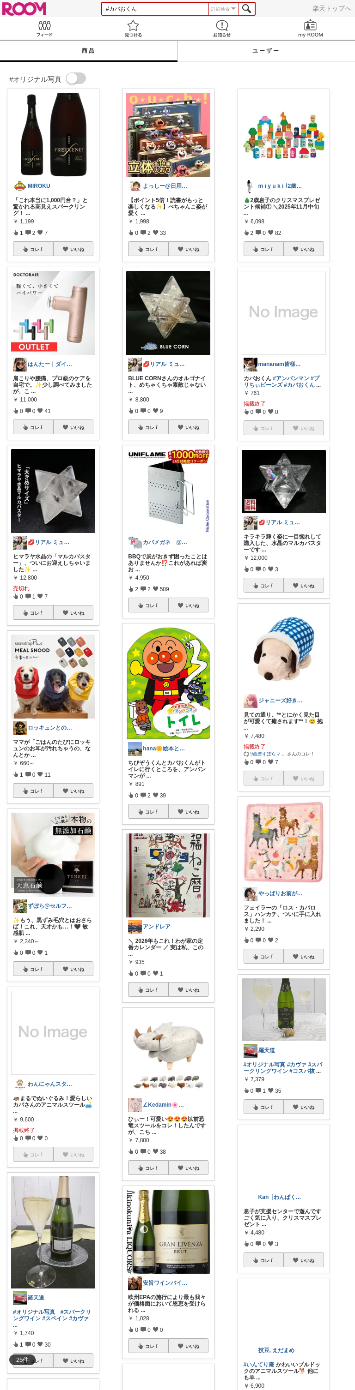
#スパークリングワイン (283, 1067)
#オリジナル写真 (34, 1312)
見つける (133, 28)
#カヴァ (79, 1318)
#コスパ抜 (302, 1071)
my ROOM (310, 28)
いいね (77, 249)
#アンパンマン (291, 378)
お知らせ (222, 28)
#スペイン (54, 1318)
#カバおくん (299, 385)
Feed (44, 28)
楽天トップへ (331, 8)
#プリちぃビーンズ (281, 381)
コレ (37, 249)
